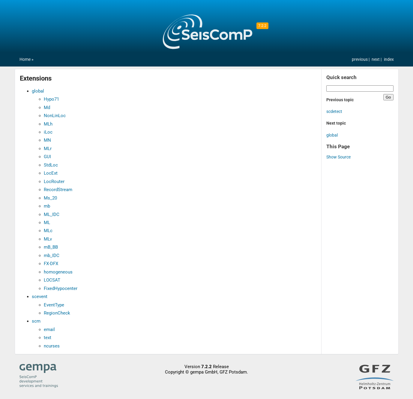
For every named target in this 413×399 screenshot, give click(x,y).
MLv (48, 239)
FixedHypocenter (60, 288)
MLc (48, 230)
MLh (48, 124)
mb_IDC (51, 255)
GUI (47, 156)
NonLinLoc (55, 115)
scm (36, 321)
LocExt (51, 173)
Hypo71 (51, 99)
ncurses (52, 346)
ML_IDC (51, 214)
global (38, 91)
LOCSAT (52, 280)
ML (47, 222)
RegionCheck (57, 313)
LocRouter (54, 181)
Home (25, 59)
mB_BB (51, 247)
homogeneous (58, 272)
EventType (54, 305)
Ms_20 (50, 198)
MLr (48, 148)
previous (360, 59)
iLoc (48, 132)
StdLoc (51, 165)
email (49, 329)
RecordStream (58, 189)
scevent (39, 296)
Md (47, 107)
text (47, 337)
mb (47, 206)
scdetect (334, 111)
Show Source (338, 157)
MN (47, 140)
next (376, 59)
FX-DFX (51, 263)
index (389, 59)
